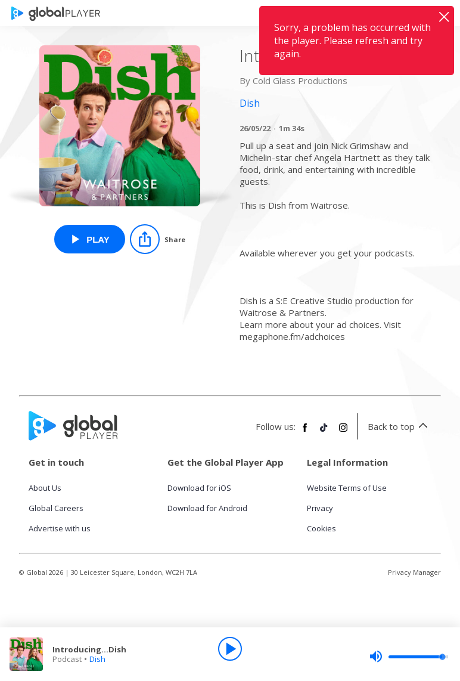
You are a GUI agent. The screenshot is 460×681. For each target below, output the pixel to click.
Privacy (320, 508)
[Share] (157, 239)
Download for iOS (199, 487)
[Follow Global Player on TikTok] (324, 432)
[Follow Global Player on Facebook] (305, 432)
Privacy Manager (414, 572)
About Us (45, 487)
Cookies (321, 528)
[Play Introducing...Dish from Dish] (89, 239)
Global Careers (56, 508)
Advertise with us (60, 528)
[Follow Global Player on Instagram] (343, 432)
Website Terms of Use (347, 487)
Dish (97, 659)
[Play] (230, 649)
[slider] (408, 656)
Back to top (399, 426)
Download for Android (207, 508)
